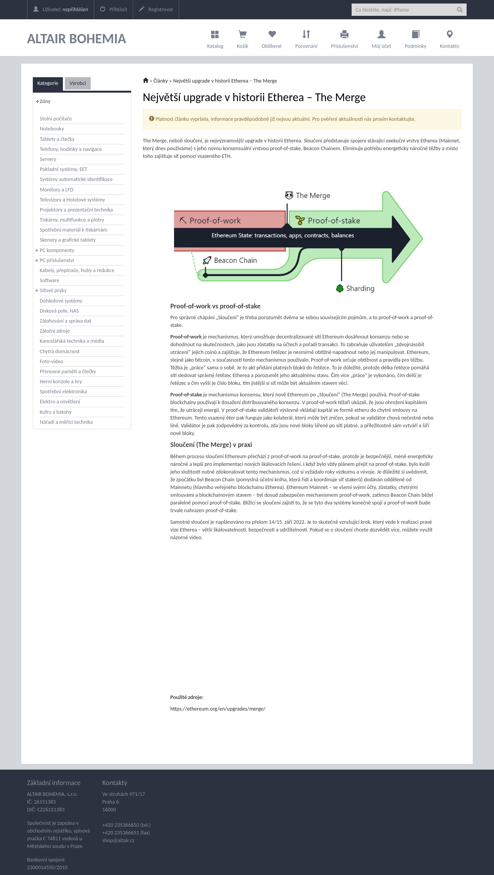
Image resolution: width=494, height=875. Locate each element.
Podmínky (415, 37)
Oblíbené (272, 37)
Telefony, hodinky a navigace (71, 149)
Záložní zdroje (55, 331)
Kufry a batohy (55, 412)
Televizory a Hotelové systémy (72, 199)
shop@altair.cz (118, 840)
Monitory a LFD (56, 189)
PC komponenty (57, 250)
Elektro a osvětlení (60, 401)
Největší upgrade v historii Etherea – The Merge (225, 81)
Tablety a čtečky (57, 139)
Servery (48, 159)
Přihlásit (113, 9)
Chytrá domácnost (60, 351)
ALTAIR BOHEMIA (76, 38)
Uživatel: (60, 9)
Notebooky (52, 128)
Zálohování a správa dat (65, 321)
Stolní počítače (56, 118)
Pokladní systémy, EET (63, 169)
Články (161, 81)
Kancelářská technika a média (72, 341)
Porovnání (306, 37)
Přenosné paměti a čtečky (68, 371)
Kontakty (449, 37)
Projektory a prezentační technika (76, 209)
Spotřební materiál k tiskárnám (73, 230)
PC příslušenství (57, 260)
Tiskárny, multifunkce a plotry (72, 220)
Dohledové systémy (61, 301)
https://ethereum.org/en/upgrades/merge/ (217, 709)
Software (49, 280)
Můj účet (381, 37)
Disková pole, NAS (59, 311)
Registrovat (156, 9)
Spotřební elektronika (63, 391)
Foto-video (51, 361)
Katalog (215, 37)
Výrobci (77, 83)
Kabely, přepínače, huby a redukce (77, 270)
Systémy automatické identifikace (76, 179)
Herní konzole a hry (61, 381)
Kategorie (47, 83)
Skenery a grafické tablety (68, 240)
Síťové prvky (53, 290)
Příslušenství (344, 37)
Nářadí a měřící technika (66, 422)
